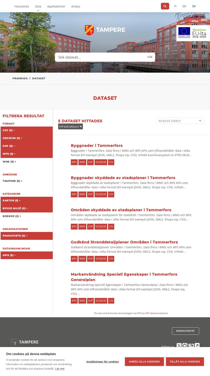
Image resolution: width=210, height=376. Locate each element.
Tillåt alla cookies (185, 361)
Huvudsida (21, 6)
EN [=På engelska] (184, 6)
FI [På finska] (175, 6)
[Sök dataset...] (100, 57)
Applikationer (56, 6)
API (139, 313)
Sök (150, 57)
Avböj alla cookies (144, 361)
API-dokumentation (156, 313)
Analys (75, 6)
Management (185, 331)
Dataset (38, 78)
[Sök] (165, 6)
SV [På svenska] (194, 6)
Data (38, 6)
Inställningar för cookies (102, 361)
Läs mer (60, 368)
